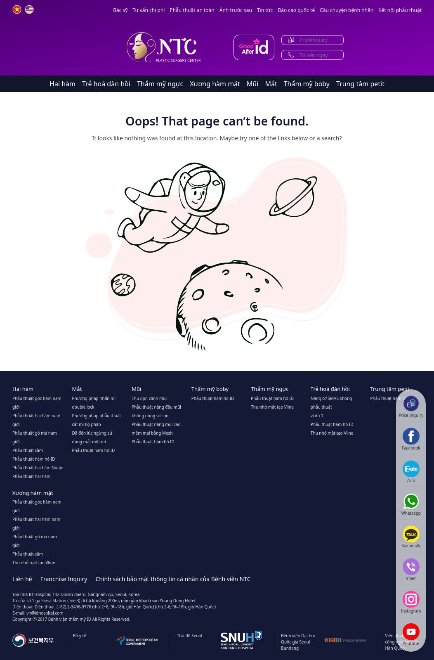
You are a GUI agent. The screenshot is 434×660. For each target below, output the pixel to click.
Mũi (253, 83)
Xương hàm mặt (215, 83)
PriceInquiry (314, 40)
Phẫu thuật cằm (27, 450)
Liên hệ (22, 579)
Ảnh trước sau (235, 10)
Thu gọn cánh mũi (149, 398)
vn (16, 9)
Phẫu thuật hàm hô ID (33, 459)
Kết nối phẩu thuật (400, 10)
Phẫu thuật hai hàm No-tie (38, 468)
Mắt (271, 83)
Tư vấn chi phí (148, 10)
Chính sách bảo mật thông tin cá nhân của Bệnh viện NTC (172, 579)
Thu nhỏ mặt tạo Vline (272, 407)
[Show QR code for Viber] (411, 569)
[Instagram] (411, 602)
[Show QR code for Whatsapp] (411, 504)
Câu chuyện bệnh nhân (346, 10)
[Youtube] (411, 635)
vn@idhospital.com (44, 613)
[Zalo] (411, 472)
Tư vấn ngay (314, 55)
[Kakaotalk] (411, 537)
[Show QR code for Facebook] (411, 439)
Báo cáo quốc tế (296, 10)
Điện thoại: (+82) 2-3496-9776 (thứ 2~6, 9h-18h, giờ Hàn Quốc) (94, 607)
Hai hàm (62, 83)
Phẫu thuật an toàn (192, 10)
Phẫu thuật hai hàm (31, 476)
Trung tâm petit (360, 83)
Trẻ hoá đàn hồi (106, 83)
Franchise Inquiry (63, 579)
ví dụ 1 (317, 416)
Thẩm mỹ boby (307, 83)
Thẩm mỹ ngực (160, 83)
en (29, 9)
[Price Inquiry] (411, 406)
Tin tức (265, 10)
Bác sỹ (120, 10)
